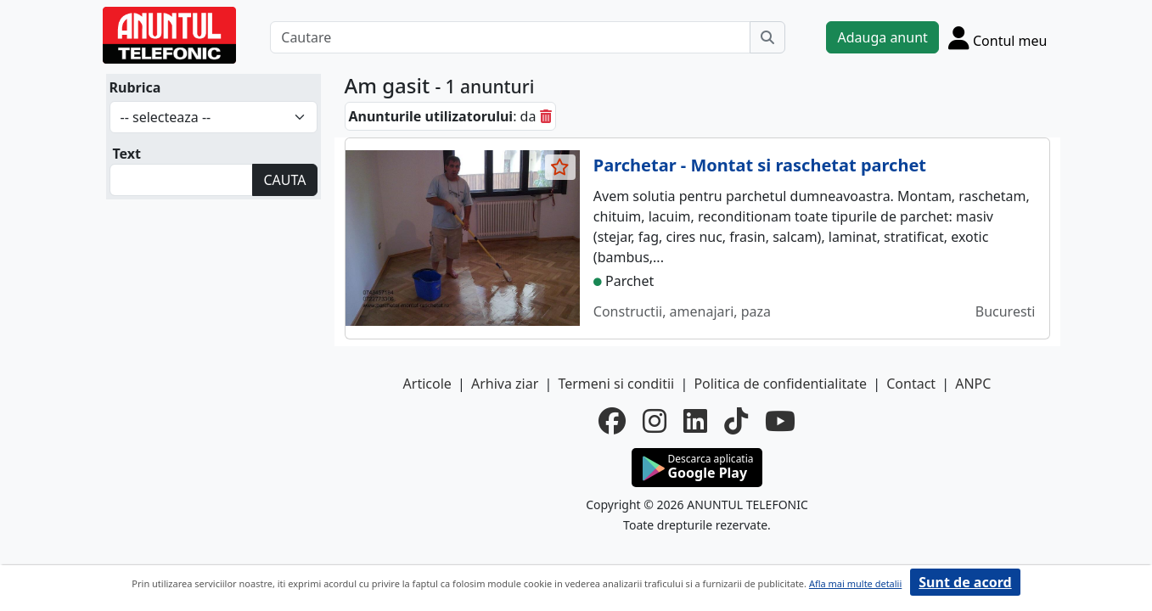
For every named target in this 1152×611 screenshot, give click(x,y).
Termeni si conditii (616, 383)
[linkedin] (695, 421)
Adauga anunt (882, 37)
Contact (911, 383)
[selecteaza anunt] (560, 167)
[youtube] (780, 421)
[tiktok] (736, 421)
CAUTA (284, 180)
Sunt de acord (965, 582)
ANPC (973, 383)
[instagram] (654, 421)
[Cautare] (510, 37)
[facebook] (612, 421)
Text (127, 153)
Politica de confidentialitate (780, 383)
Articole (427, 383)
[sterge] (546, 116)
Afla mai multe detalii (855, 583)
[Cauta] (767, 37)
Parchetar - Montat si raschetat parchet (759, 165)
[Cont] (998, 37)
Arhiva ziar (504, 383)
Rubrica (135, 87)
